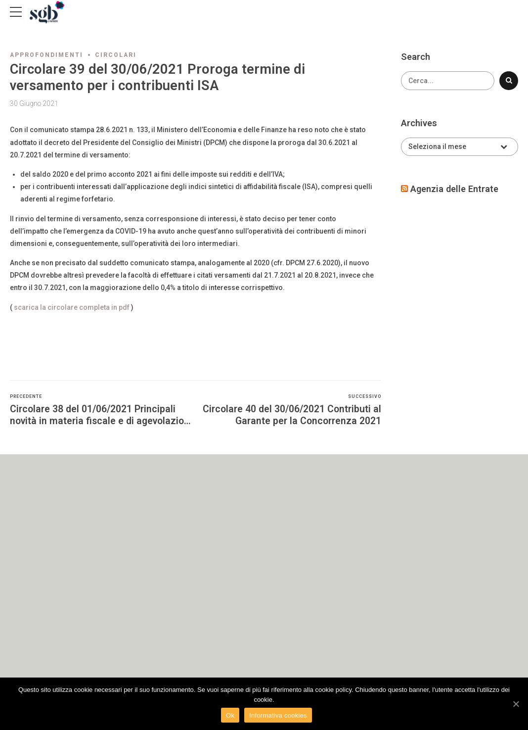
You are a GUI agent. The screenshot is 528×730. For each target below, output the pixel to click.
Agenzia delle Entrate (454, 189)
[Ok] (516, 704)
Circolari (115, 54)
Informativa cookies (278, 715)
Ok (230, 715)
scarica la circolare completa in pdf (72, 307)
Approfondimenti (46, 54)
